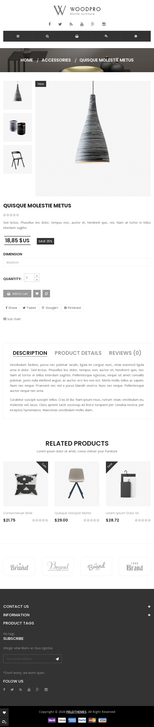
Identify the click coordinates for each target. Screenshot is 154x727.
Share (12, 308)
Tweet (31, 308)
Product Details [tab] (78, 353)
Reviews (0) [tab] (125, 353)
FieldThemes (76, 712)
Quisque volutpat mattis (73, 513)
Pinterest (74, 308)
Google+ (52, 308)
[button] (136, 36)
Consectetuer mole (17, 513)
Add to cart (17, 294)
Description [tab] (30, 353)
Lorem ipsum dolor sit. (122, 513)
